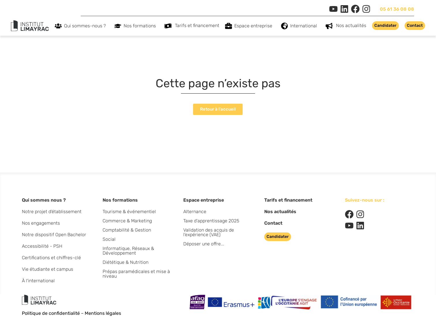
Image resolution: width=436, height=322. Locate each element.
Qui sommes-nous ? (86, 26)
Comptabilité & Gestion (127, 230)
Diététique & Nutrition (125, 262)
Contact (273, 223)
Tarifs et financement (197, 25)
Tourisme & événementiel (129, 211)
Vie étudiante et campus (47, 269)
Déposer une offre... (203, 244)
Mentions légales (103, 313)
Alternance (194, 211)
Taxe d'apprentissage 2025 (211, 220)
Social (109, 239)
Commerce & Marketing (127, 220)
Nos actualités (351, 25)
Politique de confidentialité (51, 313)
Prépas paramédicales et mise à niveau (136, 274)
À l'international (38, 280)
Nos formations (141, 26)
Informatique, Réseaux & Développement (128, 251)
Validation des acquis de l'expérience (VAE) (208, 232)
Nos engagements (41, 223)
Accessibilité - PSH (42, 246)
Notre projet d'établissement (52, 211)
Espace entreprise (254, 26)
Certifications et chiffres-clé (51, 257)
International (305, 26)
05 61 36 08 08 (397, 9)
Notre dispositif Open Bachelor (54, 234)
